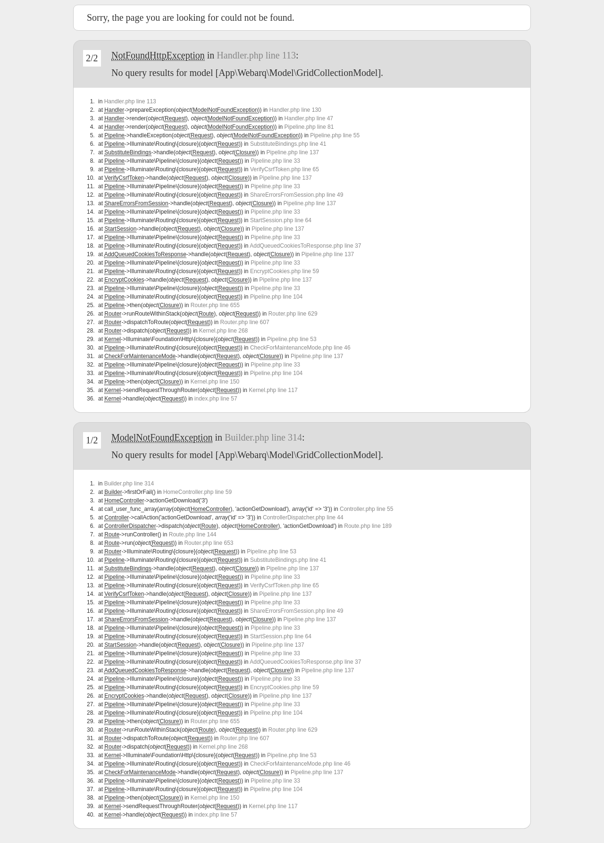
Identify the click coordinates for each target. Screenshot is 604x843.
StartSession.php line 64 (280, 220)
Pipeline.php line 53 (292, 339)
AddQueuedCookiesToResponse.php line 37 (305, 245)
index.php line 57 (215, 398)
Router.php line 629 (293, 313)
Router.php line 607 (244, 322)
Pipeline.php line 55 (335, 135)
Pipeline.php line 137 (293, 152)
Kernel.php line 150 (215, 381)
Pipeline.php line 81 (309, 127)
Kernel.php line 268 (223, 330)
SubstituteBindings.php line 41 (288, 144)
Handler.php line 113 (256, 55)
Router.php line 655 (215, 305)
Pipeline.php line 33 (275, 161)
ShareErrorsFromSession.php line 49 (296, 195)
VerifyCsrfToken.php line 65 (284, 169)
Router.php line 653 (208, 543)
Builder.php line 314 (263, 437)
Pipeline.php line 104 (276, 296)
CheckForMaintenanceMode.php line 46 (300, 347)
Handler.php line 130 (295, 110)
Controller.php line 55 (366, 509)
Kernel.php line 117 (273, 390)
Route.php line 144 (193, 534)
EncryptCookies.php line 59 (284, 271)
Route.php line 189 (368, 526)
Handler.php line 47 (309, 118)
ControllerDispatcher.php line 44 (303, 517)
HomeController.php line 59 (197, 492)
